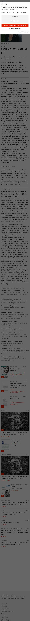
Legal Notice (21, 32)
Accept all (15, 16)
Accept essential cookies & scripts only (15, 25)
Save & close (15, 21)
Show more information (15, 28)
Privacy (26, 32)
